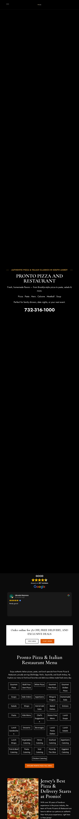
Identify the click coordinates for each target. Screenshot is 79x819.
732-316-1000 (39, 310)
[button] (31, 641)
